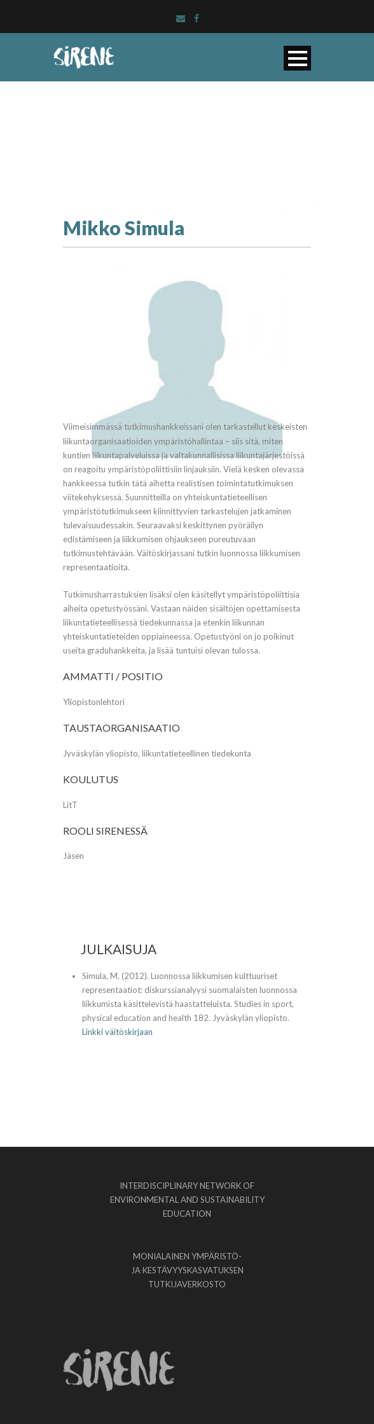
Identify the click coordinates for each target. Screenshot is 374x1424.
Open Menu (297, 58)
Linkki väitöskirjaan (117, 1032)
